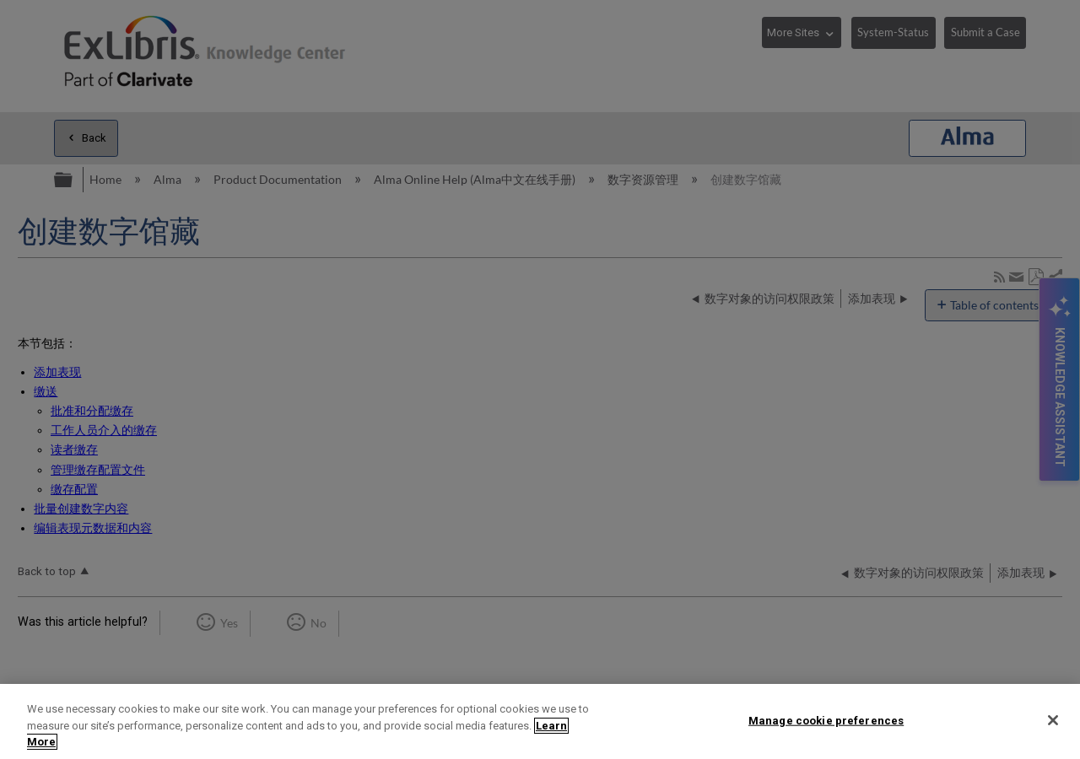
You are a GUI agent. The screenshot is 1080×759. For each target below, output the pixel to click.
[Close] (1053, 720)
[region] (540, 721)
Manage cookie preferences (826, 719)
